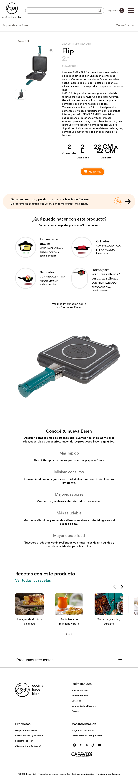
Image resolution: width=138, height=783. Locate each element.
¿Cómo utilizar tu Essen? (28, 746)
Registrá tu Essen (24, 741)
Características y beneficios (30, 736)
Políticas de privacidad (83, 774)
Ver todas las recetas (33, 580)
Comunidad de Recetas (83, 706)
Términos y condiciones (108, 774)
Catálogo (76, 701)
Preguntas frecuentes (82, 731)
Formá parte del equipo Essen (86, 736)
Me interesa (92, 171)
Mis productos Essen (26, 731)
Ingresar (116, 10)
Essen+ (75, 711)
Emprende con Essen (15, 25)
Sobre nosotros (79, 690)
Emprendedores (79, 696)
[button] (115, 587)
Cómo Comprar (126, 25)
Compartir (23, 41)
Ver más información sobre (69, 306)
